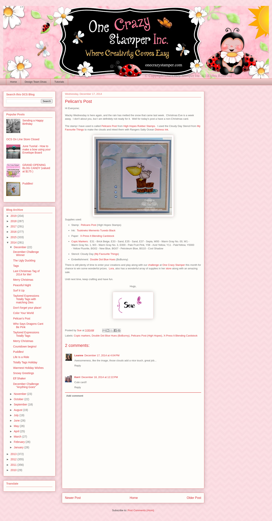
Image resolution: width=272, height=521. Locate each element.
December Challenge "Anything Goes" (26, 385)
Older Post (194, 497)
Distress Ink (161, 129)
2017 (14, 226)
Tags (16, 265)
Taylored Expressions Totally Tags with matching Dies (26, 299)
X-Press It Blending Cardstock (97, 235)
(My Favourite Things (106, 253)
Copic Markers (79, 241)
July (16, 415)
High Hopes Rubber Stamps (139, 126)
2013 (14, 454)
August (18, 410)
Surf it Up (18, 290)
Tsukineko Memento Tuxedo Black (96, 230)
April (17, 431)
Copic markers (82, 335)
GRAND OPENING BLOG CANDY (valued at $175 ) (36, 168)
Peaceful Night (22, 285)
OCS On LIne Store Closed (22, 139)
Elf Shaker (19, 378)
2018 (14, 221)
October (19, 399)
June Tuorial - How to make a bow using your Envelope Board (37, 149)
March (18, 436)
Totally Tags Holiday (25, 362)
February (19, 441)
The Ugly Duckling (24, 260)
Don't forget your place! (27, 307)
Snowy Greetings (23, 373)
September (21, 404)
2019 (14, 215)
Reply (77, 365)
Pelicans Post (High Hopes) (146, 335)
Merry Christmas (23, 279)
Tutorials (59, 81)
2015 (14, 237)
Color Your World (23, 313)
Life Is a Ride (21, 357)
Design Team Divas (36, 81)
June (17, 420)
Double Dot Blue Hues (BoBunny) (111, 335)
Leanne (78, 355)
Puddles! (28, 183)
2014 (14, 242)
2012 (14, 459)
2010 (14, 470)
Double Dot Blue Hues (102, 259)
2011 (14, 464)
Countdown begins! (25, 346)
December (20, 247)
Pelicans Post (109, 126)
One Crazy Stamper (173, 264)
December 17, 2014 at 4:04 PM (102, 355)
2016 (14, 231)
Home (13, 81)
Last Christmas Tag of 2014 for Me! (26, 273)
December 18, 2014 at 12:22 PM (99, 377)
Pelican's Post (21, 318)
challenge (153, 264)
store (168, 268)
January (19, 447)
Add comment (74, 395)
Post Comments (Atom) (141, 510)
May (17, 426)
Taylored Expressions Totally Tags (26, 334)
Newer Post (73, 497)
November (20, 393)
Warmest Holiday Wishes (28, 367)
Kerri (77, 377)
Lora (111, 268)
